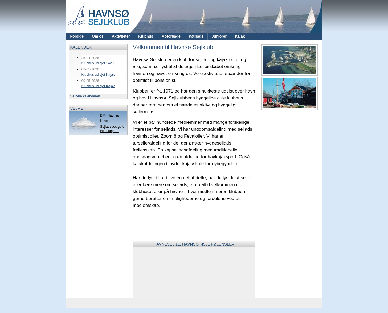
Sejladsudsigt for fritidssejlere (113, 129)
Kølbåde (196, 36)
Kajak (240, 36)
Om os (98, 36)
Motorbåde (171, 36)
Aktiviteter (121, 36)
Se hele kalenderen (85, 96)
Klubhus (145, 36)
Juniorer (219, 36)
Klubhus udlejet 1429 (97, 63)
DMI (103, 115)
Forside (77, 36)
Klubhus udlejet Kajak (98, 75)
